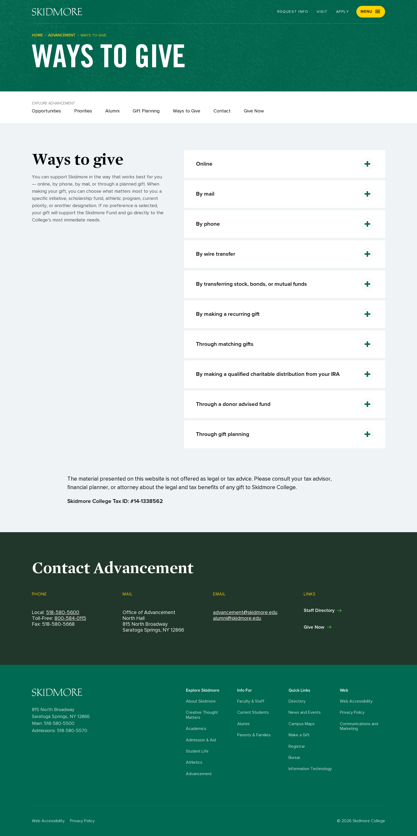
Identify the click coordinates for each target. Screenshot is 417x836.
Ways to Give (186, 111)
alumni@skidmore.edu (237, 618)
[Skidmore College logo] (107, 692)
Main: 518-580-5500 (53, 723)
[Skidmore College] (57, 12)
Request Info (292, 12)
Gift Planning (146, 111)
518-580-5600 (62, 612)
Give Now (254, 111)
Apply (342, 12)
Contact (222, 111)
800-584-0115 (70, 618)
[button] (370, 12)
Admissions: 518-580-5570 (59, 730)
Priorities (83, 111)
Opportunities (46, 111)
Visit (322, 12)
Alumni (112, 111)
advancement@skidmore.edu (245, 612)
